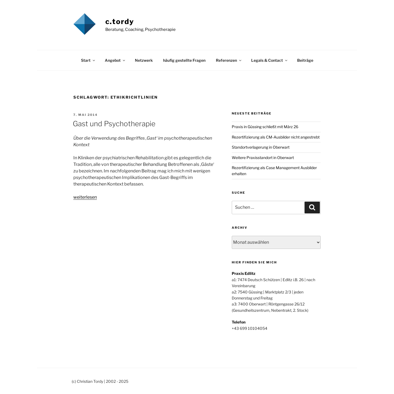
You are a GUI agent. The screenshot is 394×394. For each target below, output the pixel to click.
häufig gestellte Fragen (184, 60)
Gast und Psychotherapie (114, 123)
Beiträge (305, 60)
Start (88, 60)
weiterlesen (85, 197)
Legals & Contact (269, 60)
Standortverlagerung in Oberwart (260, 147)
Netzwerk (144, 60)
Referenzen (229, 60)
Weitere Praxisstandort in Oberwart (263, 157)
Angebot (115, 60)
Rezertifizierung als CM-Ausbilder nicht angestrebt (276, 137)
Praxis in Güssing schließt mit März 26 (265, 126)
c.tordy (119, 21)
